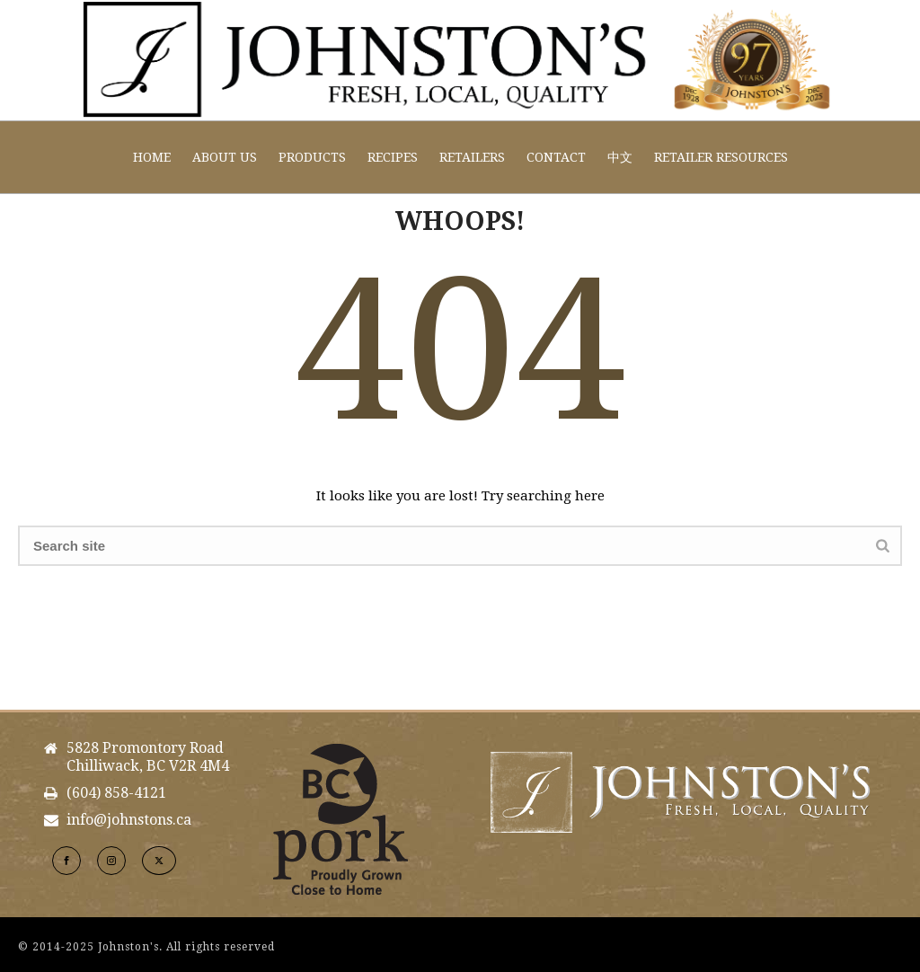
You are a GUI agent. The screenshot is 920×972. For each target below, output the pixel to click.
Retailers (472, 157)
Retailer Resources (721, 157)
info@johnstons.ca (128, 820)
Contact (556, 157)
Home (152, 157)
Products (312, 157)
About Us (224, 157)
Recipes (392, 157)
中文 (619, 157)
